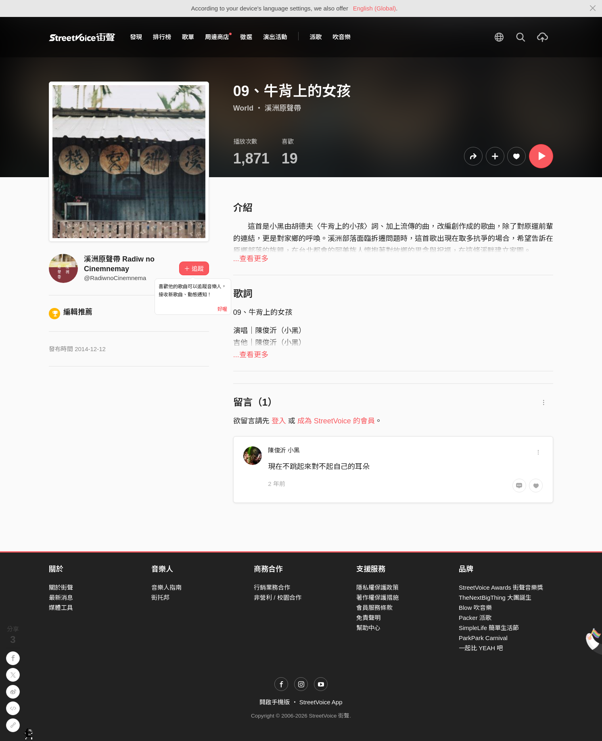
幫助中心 (368, 627)
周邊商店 (218, 37)
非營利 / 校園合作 (277, 597)
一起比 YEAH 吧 (481, 648)
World (243, 108)
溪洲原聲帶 (283, 108)
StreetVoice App (321, 702)
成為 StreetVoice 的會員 (336, 421)
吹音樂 (341, 36)
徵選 (246, 36)
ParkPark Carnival (483, 637)
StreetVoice (82, 37)
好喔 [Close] (222, 309)
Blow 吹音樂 (475, 607)
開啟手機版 (274, 702)
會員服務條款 (374, 607)
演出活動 (275, 36)
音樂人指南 (166, 587)
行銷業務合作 (272, 587)
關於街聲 (61, 587)
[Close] (593, 8)
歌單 (188, 36)
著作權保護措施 (377, 597)
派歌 (315, 36)
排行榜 (162, 36)
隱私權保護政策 (377, 587)
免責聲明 (368, 617)
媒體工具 (61, 607)
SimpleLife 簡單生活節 (489, 627)
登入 (279, 421)
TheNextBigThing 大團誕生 (495, 597)
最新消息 (61, 597)
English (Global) (374, 8)
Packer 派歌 (475, 617)
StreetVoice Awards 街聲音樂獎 (501, 587)
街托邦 (160, 597)
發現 (136, 36)
